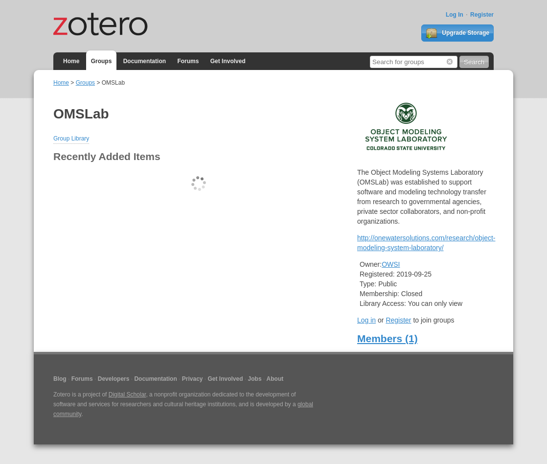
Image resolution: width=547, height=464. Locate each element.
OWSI (391, 264)
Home (71, 61)
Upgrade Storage (457, 33)
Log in (366, 320)
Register (482, 14)
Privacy (192, 378)
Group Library (71, 138)
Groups (101, 61)
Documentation (144, 61)
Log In (454, 14)
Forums (188, 61)
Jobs (255, 378)
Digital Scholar (127, 394)
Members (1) (387, 338)
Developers (114, 378)
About (275, 378)
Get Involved (228, 61)
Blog (60, 378)
